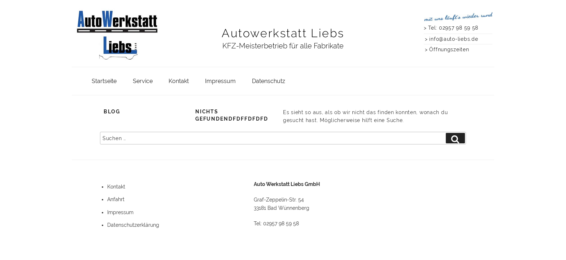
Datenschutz (268, 81)
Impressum (220, 81)
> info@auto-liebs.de (451, 39)
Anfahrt (116, 199)
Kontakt (179, 81)
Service (143, 81)
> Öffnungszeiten (447, 49)
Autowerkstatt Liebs (283, 33)
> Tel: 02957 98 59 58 (451, 28)
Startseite (104, 81)
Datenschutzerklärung (133, 225)
